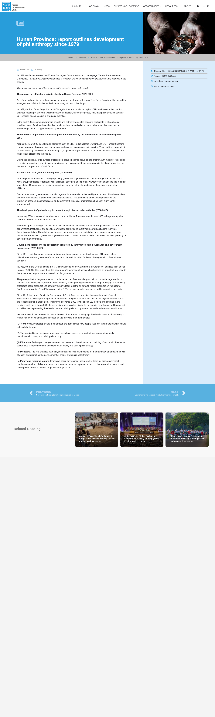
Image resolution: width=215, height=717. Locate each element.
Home (70, 58)
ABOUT (187, 6)
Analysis (82, 58)
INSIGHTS (76, 6)
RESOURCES (171, 6)
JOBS (107, 6)
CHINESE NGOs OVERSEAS (126, 6)
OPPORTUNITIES (151, 6)
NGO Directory (94, 6)
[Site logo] (14, 6)
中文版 (206, 6)
